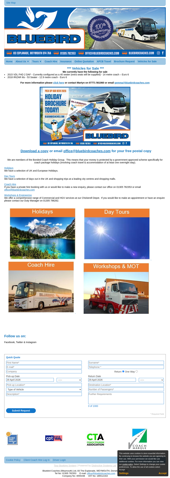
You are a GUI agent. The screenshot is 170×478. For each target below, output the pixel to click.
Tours (37, 61)
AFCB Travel (104, 61)
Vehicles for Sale (147, 61)
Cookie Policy (13, 460)
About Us (22, 61)
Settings (123, 473)
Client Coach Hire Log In (37, 460)
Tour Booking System (65, 465)
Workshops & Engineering (18, 195)
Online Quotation (84, 61)
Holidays (8, 168)
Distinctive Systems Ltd (103, 465)
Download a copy (34, 151)
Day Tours (9, 176)
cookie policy (127, 464)
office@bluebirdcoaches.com (86, 151)
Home (9, 61)
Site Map (11, 2)
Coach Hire (51, 61)
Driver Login (59, 460)
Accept (163, 473)
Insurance (65, 61)
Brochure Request (124, 61)
